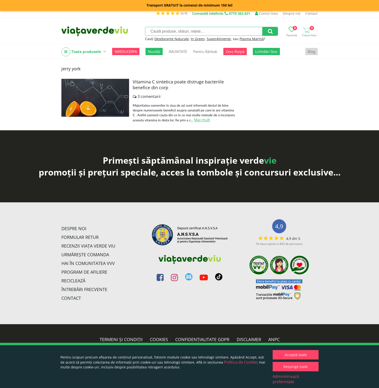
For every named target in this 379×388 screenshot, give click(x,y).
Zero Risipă (235, 51)
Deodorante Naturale (171, 39)
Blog (311, 51)
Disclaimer (249, 339)
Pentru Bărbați (205, 51)
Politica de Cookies (241, 362)
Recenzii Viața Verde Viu (88, 246)
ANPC (274, 339)
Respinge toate (296, 366)
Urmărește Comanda (85, 254)
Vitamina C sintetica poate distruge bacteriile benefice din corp (178, 84)
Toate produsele (83, 51)
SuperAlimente (219, 39)
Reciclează (73, 281)
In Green (198, 39)
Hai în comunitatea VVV (88, 263)
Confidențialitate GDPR (202, 339)
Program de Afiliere (84, 272)
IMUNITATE (178, 51)
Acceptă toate (296, 354)
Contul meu (266, 13)
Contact (311, 13)
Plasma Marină (252, 39)
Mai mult (202, 120)
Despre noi (291, 13)
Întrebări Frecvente (84, 289)
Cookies (159, 339)
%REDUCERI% (126, 51)
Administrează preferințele (286, 379)
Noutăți (154, 51)
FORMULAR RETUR (80, 237)
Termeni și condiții (121, 339)
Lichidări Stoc (266, 51)
